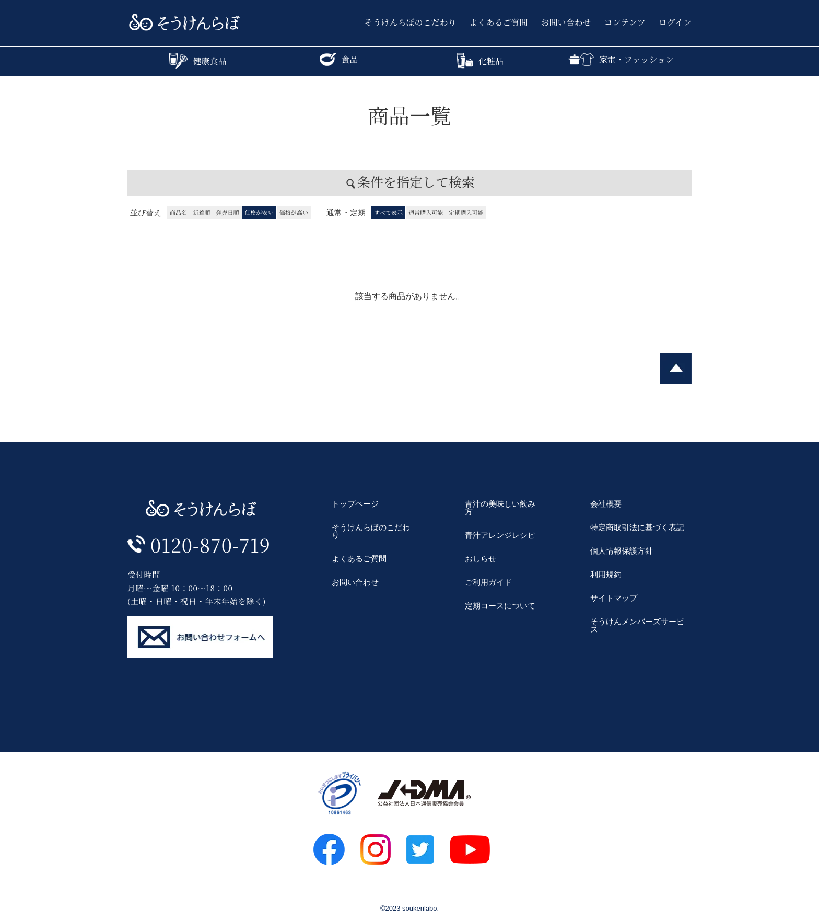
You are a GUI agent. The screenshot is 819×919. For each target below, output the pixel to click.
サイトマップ (613, 598)
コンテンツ (625, 22)
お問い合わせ (566, 22)
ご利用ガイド (488, 582)
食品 (339, 59)
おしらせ (480, 558)
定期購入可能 (466, 212)
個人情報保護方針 (621, 551)
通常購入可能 (425, 212)
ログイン (675, 22)
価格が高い (293, 212)
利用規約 (606, 574)
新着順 (201, 212)
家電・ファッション (621, 59)
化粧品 (480, 61)
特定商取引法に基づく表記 (637, 527)
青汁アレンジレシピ (500, 535)
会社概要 (606, 504)
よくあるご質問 (499, 22)
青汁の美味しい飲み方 (500, 507)
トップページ (355, 504)
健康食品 (197, 61)
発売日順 (227, 212)
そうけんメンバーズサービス (637, 625)
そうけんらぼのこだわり (411, 22)
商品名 (178, 212)
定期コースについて (500, 606)
